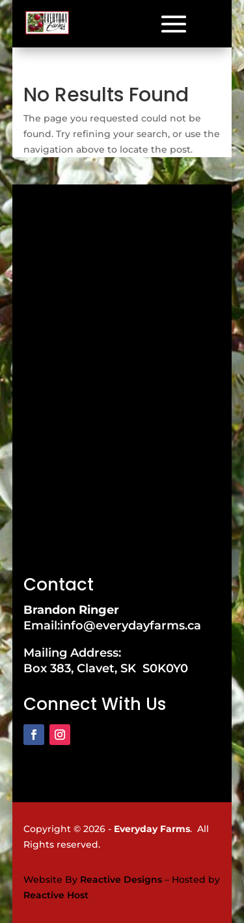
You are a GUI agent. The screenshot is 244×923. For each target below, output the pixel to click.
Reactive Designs (121, 879)
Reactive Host (55, 895)
